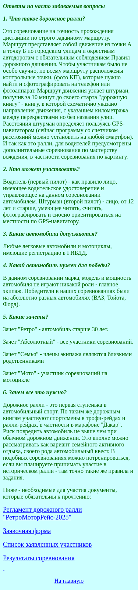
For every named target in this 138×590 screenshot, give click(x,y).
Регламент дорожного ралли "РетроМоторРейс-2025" (42, 513)
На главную (69, 581)
